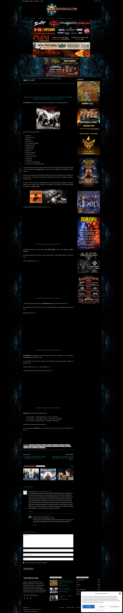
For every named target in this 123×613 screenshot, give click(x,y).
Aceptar (89, 606)
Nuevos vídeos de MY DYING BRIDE (62, 97)
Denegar (101, 606)
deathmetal (38, 444)
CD (77, 587)
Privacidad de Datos (70, 607)
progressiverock (55, 446)
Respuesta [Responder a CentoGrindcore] (31, 511)
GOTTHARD (44, 444)
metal (30, 446)
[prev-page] (70, 466)
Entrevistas (50, 18)
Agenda (70, 18)
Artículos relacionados (29, 466)
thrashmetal (35, 447)
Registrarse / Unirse (27, 1)
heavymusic (61, 444)
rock (30, 447)
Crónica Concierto (80, 589)
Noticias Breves (33, 78)
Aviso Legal (61, 607)
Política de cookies (101, 610)
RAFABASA (26, 447)
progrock (63, 446)
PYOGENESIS (46, 99)
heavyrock (67, 444)
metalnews (35, 446)
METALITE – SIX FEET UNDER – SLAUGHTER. (64, 589)
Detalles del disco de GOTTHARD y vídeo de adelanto (38, 97)
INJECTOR (25, 446)
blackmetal (31, 444)
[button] (120, 593)
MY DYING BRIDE (41, 446)
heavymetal (55, 444)
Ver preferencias (114, 606)
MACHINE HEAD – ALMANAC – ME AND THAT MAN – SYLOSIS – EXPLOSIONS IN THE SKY (62, 458)
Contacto (36, 1)
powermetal (48, 446)
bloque (37, 261)
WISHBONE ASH (37, 99)
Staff (41, 1)
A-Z (77, 582)
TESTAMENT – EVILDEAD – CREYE (66, 596)
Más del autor (40, 466)
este (50, 366)
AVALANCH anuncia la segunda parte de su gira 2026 (66, 582)
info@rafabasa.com (33, 595)
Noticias (32, 18)
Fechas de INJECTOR (57, 99)
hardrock (50, 444)
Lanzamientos (61, 18)
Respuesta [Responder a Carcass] (35, 524)
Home (26, 18)
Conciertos (41, 18)
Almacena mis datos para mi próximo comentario (36, 562)
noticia (48, 207)
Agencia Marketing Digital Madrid (31, 611)
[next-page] (72, 466)
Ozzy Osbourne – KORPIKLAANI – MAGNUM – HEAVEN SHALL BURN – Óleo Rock (34, 457)
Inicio (24, 78)
